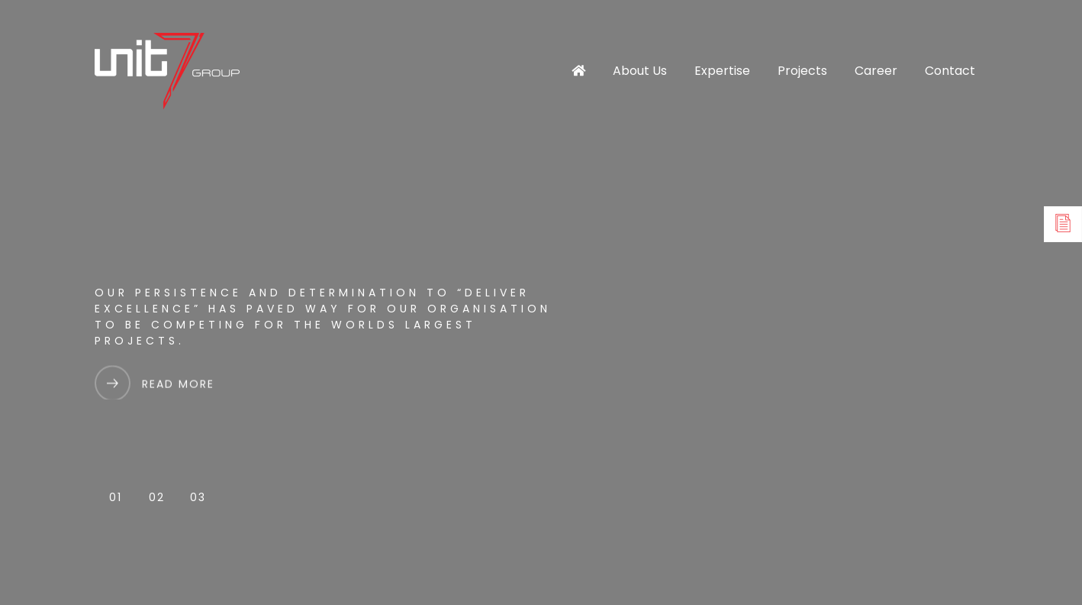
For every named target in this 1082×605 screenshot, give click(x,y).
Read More (178, 387)
